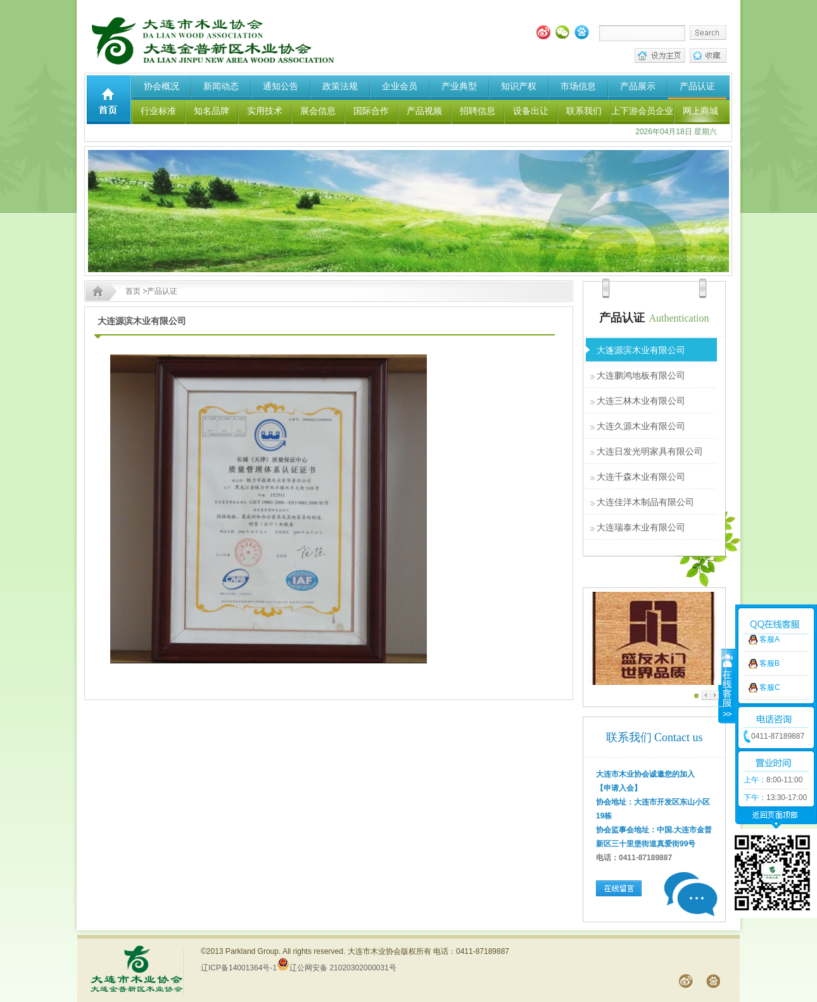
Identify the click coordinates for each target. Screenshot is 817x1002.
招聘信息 (477, 111)
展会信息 (318, 111)
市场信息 (578, 86)
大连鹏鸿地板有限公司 (641, 375)
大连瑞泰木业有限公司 (641, 527)
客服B (769, 621)
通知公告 (280, 86)
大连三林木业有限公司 (641, 401)
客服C (769, 645)
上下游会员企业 (642, 111)
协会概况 (161, 86)
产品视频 (424, 111)
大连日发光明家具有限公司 (650, 451)
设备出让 (530, 111)
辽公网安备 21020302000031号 (336, 967)
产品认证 (697, 86)
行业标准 (158, 111)
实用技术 (264, 111)
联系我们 (584, 111)
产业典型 (459, 86)
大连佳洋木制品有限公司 (645, 502)
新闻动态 (221, 86)
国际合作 (371, 111)
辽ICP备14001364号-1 (239, 967)
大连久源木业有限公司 (641, 426)
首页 (133, 291)
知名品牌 (211, 111)
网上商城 (700, 111)
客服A (769, 597)
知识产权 (518, 86)
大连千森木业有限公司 (641, 477)
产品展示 (638, 86)
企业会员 (399, 86)
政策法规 (340, 86)
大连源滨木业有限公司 (641, 350)
